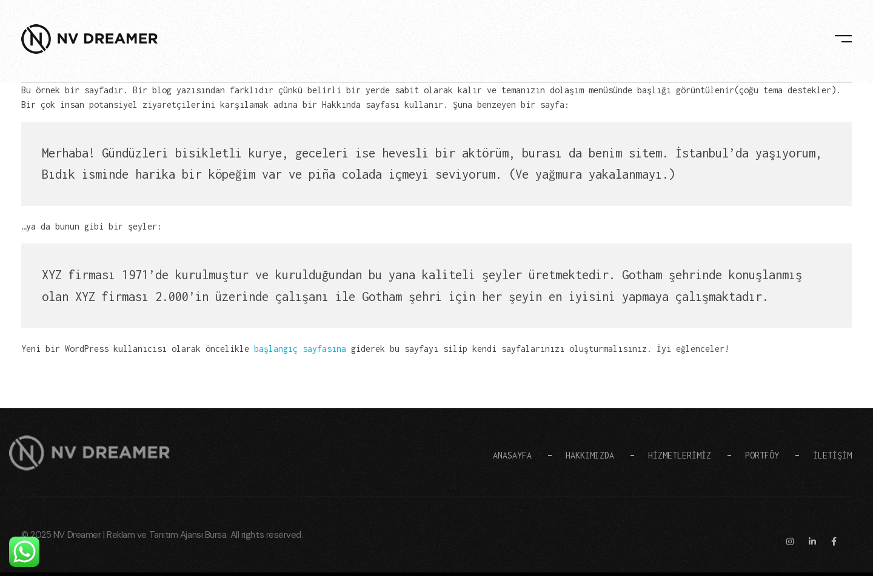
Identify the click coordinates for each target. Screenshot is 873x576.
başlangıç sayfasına (300, 348)
